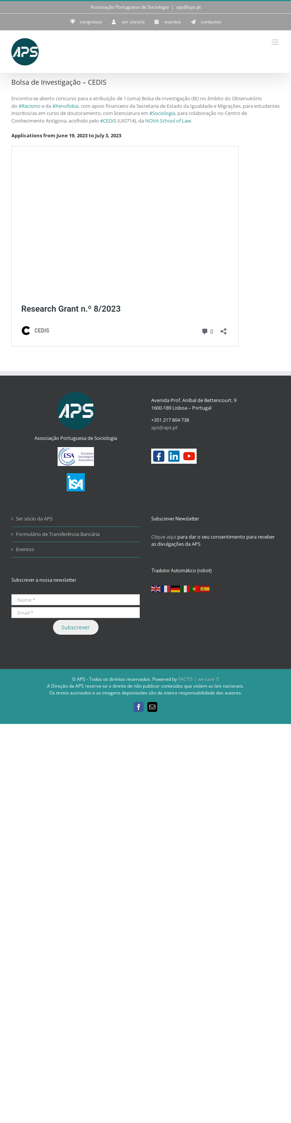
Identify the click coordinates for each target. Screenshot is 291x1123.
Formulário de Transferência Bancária (58, 534)
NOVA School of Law (168, 120)
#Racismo (30, 106)
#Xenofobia (65, 106)
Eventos (25, 549)
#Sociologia (162, 113)
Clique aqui (163, 536)
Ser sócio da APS (34, 518)
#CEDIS (108, 120)
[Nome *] (75, 599)
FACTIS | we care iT (198, 679)
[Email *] (75, 612)
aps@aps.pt (188, 7)
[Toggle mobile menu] (276, 42)
